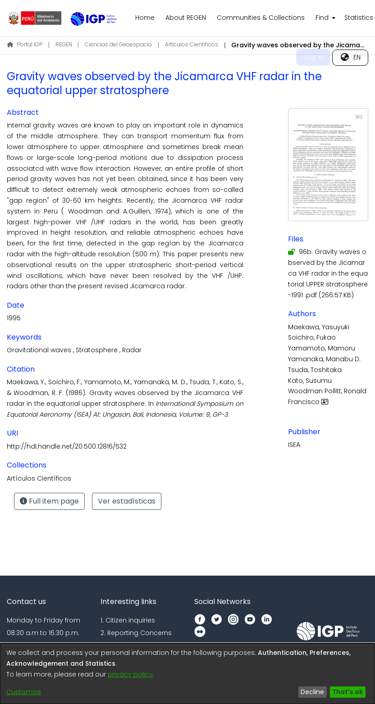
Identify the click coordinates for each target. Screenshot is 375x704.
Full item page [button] (49, 501)
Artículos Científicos (191, 44)
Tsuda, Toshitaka (315, 369)
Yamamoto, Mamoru (321, 348)
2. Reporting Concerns (136, 632)
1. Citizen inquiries (128, 620)
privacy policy (130, 674)
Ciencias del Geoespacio (118, 44)
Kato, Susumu (310, 380)
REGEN (63, 44)
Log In (313, 57)
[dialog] (187, 673)
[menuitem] (324, 18)
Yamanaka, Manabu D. (324, 358)
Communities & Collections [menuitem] (261, 17)
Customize (23, 691)
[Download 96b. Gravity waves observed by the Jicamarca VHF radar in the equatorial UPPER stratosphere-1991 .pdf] (328, 273)
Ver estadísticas (126, 501)
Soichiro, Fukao (312, 337)
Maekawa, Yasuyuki (318, 327)
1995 (14, 317)
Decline (312, 691)
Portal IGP (24, 44)
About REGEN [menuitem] (185, 17)
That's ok (347, 691)
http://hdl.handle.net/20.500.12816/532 (67, 446)
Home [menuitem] (145, 17)
